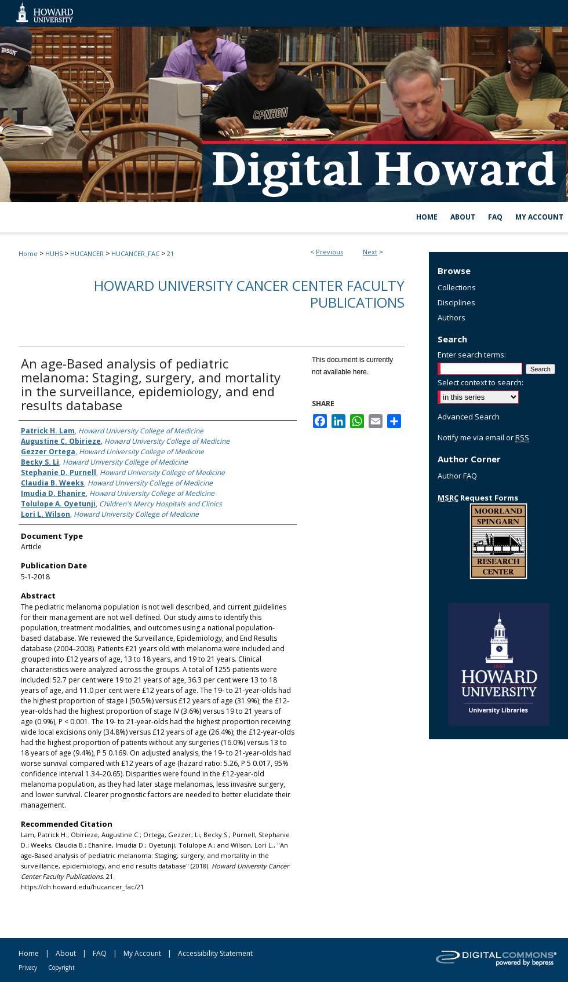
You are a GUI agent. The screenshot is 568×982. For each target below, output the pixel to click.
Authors (451, 317)
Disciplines (456, 302)
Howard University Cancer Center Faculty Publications (249, 294)
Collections (457, 287)
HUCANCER (87, 253)
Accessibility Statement (215, 953)
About (66, 953)
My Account (142, 953)
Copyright (61, 967)
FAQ (100, 953)
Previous (329, 251)
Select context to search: (480, 382)
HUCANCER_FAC (135, 253)
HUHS (54, 253)
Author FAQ (457, 475)
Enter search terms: (472, 354)
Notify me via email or (483, 437)
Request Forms (478, 497)
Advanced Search (469, 416)
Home (28, 253)
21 (170, 253)
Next (370, 251)
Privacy (28, 967)
